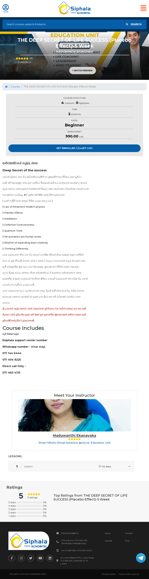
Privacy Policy (109, 574)
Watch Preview (83, 70)
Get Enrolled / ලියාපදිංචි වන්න (74, 148)
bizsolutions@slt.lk (70, 533)
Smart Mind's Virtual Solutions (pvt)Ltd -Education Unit (74, 442)
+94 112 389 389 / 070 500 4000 (76, 550)
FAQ (127, 540)
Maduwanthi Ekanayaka (74, 435)
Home (107, 533)
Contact (129, 533)
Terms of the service (129, 574)
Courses (15, 86)
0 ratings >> (24, 61)
